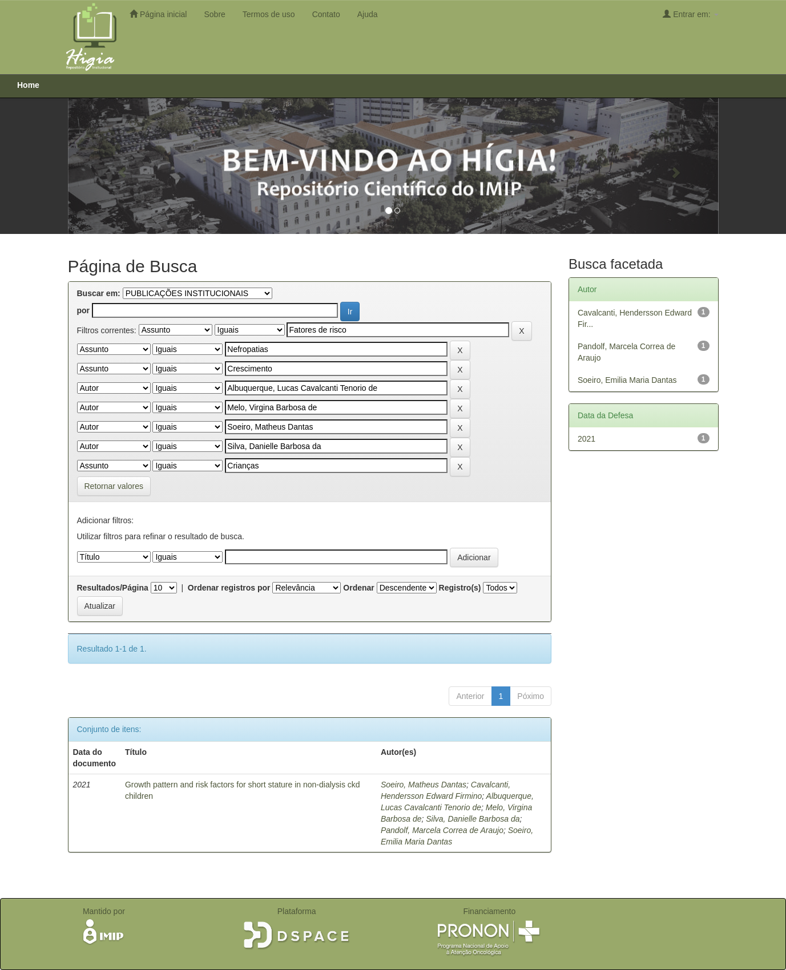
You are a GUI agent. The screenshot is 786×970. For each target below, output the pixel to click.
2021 (586, 438)
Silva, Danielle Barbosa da (472, 818)
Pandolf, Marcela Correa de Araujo (442, 830)
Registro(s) (460, 587)
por (83, 310)
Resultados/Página (112, 587)
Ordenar (358, 587)
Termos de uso (269, 14)
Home (28, 85)
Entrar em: (690, 14)
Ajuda (367, 14)
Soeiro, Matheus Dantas (423, 784)
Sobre (214, 14)
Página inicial (158, 14)
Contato (326, 14)
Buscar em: (98, 293)
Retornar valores (114, 486)
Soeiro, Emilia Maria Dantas (627, 380)
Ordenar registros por (229, 587)
